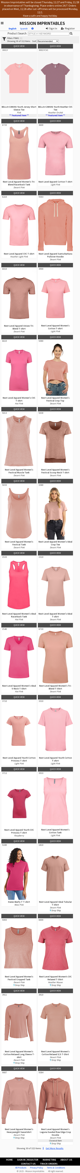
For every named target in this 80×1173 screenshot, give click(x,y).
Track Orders (49, 1163)
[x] (21, 38)
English (12, 28)
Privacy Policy (36, 1167)
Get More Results (53, 1148)
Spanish (24, 28)
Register (68, 28)
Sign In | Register (27, 1159)
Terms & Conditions (56, 1167)
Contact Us (28, 1163)
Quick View (19, 46)
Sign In (51, 28)
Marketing (49, 1159)
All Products (20, 1167)
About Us (66, 1159)
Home (9, 1159)
